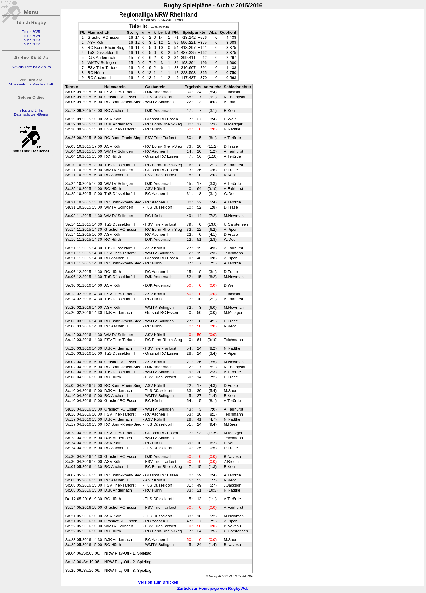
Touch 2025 (31, 32)
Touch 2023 (31, 40)
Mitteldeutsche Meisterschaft (31, 84)
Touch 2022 (31, 44)
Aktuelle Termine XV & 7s (31, 67)
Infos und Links (31, 110)
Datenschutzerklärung (31, 114)
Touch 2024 (31, 36)
